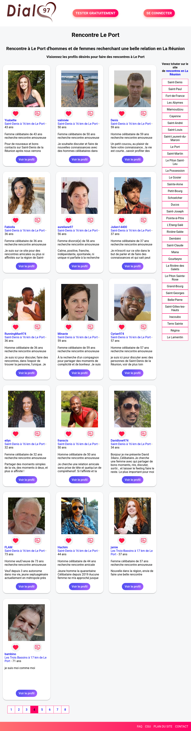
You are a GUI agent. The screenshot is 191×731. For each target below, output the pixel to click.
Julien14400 (119, 227)
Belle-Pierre (175, 300)
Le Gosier (175, 177)
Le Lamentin (175, 337)
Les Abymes (175, 102)
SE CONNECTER (159, 13)
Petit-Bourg (175, 191)
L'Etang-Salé (175, 225)
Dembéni (175, 238)
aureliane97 (65, 227)
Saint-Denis (175, 82)
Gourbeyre (175, 259)
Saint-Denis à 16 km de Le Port (25, 123)
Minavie (63, 334)
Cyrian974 (117, 334)
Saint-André (175, 123)
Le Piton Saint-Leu (175, 162)
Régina (175, 330)
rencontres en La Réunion (177, 72)
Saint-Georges (175, 293)
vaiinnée (63, 120)
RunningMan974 (15, 334)
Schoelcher (175, 198)
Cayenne (175, 116)
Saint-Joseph (175, 211)
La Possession (175, 170)
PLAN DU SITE (163, 726)
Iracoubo (175, 317)
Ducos (175, 204)
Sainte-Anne (175, 184)
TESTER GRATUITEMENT (95, 13)
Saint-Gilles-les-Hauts (175, 308)
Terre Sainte (175, 323)
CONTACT (181, 726)
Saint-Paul (175, 89)
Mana (175, 252)
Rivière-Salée (175, 232)
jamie (114, 547)
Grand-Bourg (175, 286)
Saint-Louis (175, 130)
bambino (10, 654)
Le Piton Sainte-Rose (175, 277)
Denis (114, 120)
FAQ (139, 726)
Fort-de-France (175, 96)
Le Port (175, 147)
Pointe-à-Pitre (175, 218)
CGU (148, 726)
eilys (8, 440)
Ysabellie (11, 120)
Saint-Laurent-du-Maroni (175, 138)
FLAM (8, 547)
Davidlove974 (119, 440)
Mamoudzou (175, 109)
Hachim (63, 547)
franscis (63, 440)
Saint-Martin (175, 153)
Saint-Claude (175, 245)
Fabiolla (10, 227)
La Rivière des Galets (175, 267)
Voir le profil (26, 159)
